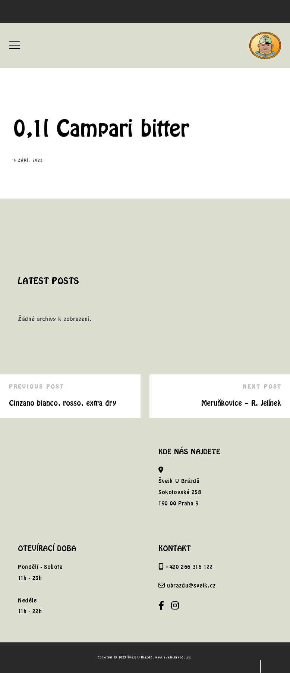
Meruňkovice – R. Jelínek (241, 403)
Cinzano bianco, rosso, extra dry (62, 403)
